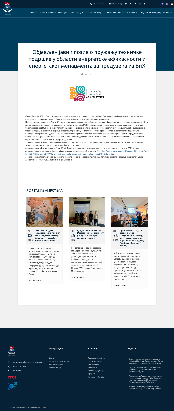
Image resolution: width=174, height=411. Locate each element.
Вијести (144, 12)
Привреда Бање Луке (59, 12)
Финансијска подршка (117, 12)
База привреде (158, 12)
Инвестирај (77, 12)
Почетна (33, 12)
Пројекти (134, 12)
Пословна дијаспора (95, 12)
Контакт (169, 12)
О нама (43, 12)
